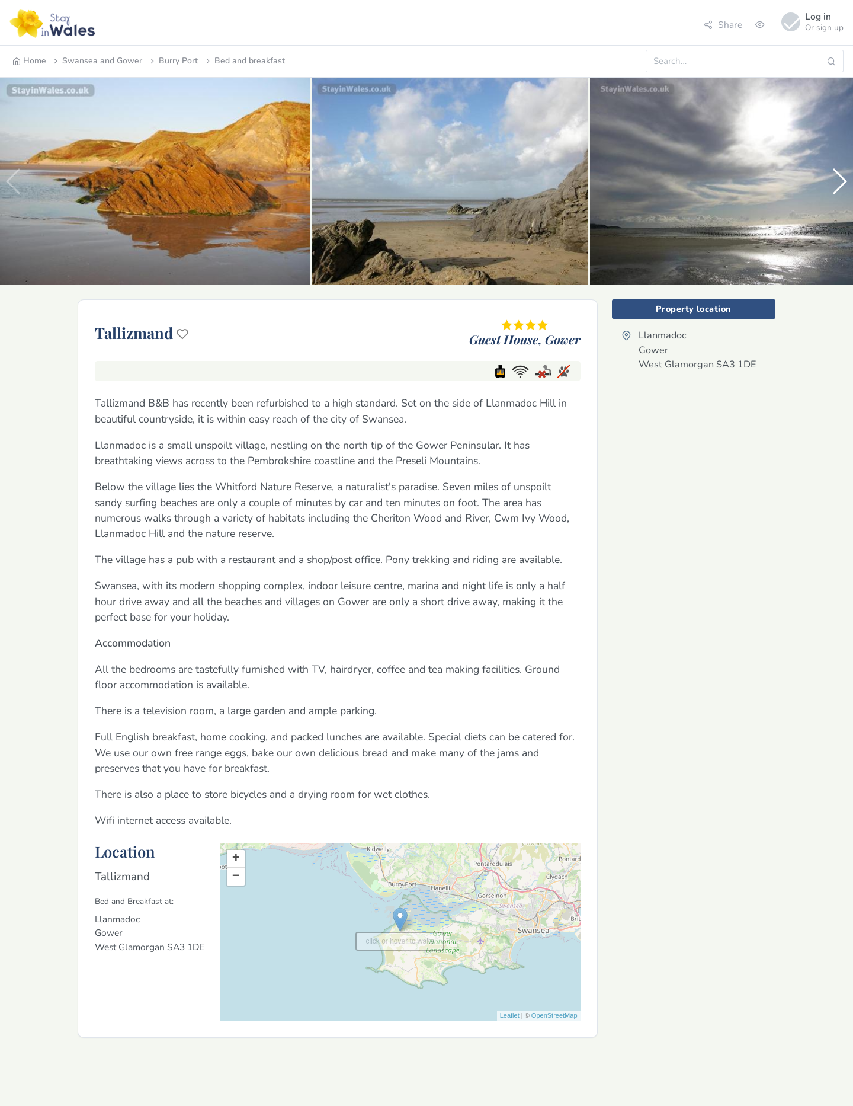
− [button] (236, 877)
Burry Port (173, 60)
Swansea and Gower (97, 60)
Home (29, 60)
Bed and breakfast (244, 60)
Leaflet (510, 1015)
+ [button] (236, 859)
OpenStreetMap (554, 1015)
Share (723, 24)
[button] (839, 181)
